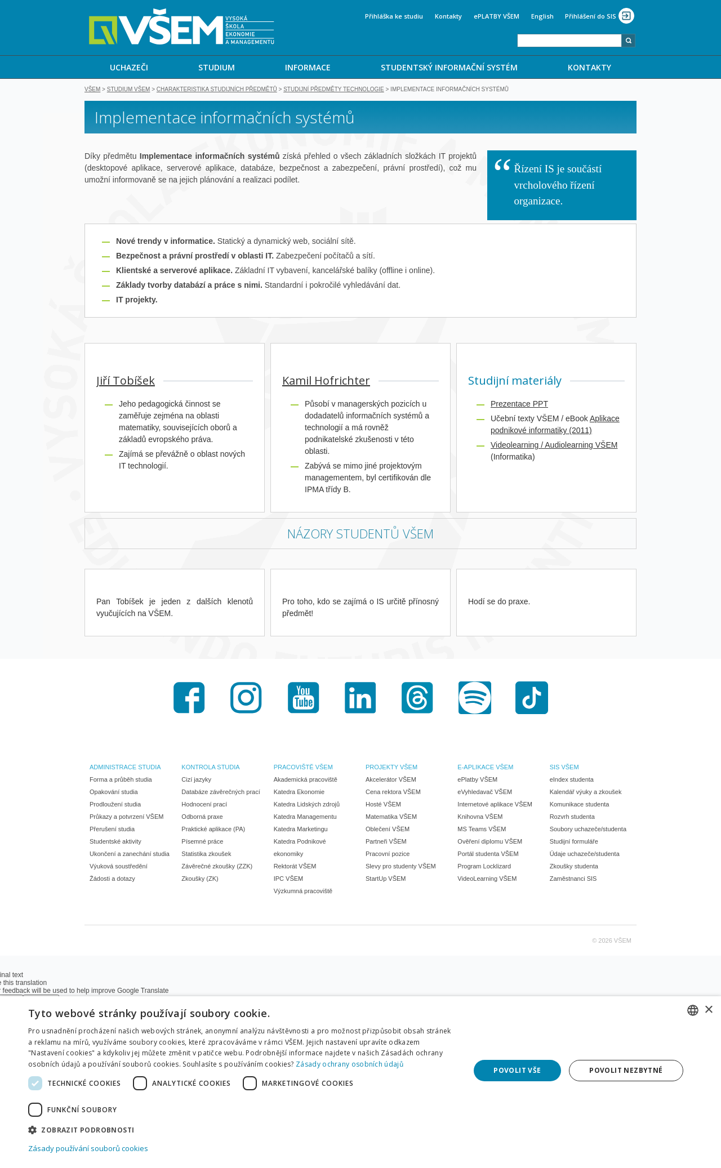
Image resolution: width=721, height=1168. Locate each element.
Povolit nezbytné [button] (625, 1070)
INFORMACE (308, 67)
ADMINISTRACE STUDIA (125, 768)
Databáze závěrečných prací (220, 793)
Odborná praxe (201, 817)
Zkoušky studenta (574, 867)
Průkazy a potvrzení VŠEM (126, 817)
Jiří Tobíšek (125, 381)
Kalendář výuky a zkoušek (586, 793)
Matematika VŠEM (391, 817)
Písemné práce (202, 842)
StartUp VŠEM (386, 879)
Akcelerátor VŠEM (391, 780)
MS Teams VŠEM (481, 830)
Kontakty (448, 16)
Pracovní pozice (388, 855)
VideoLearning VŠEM (487, 879)
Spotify (475, 699)
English (542, 16)
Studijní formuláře (574, 842)
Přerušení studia (112, 830)
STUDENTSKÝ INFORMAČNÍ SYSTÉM (449, 67)
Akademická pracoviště (305, 780)
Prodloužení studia (115, 805)
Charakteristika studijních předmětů (217, 90)
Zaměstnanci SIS (573, 879)
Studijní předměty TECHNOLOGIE (333, 90)
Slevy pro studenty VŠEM (401, 867)
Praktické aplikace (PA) (213, 830)
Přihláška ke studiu (394, 16)
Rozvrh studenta (572, 817)
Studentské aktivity (115, 842)
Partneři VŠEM (386, 842)
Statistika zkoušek (206, 855)
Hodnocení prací (204, 805)
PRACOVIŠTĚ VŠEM (303, 768)
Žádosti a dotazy (112, 879)
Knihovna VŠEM (479, 817)
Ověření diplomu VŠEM (489, 842)
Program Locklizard (484, 867)
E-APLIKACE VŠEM (485, 768)
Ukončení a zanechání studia (130, 855)
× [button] (708, 1010)
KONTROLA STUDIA (210, 768)
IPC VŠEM (289, 879)
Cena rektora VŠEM (393, 793)
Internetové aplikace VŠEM (494, 805)
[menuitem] (128, 67)
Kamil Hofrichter (326, 381)
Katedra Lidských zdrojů (307, 805)
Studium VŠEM (128, 90)
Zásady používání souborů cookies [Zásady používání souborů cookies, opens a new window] (88, 1148)
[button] (242, 1129)
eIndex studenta (572, 780)
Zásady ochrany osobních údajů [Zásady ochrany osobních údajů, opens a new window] (349, 1064)
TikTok (531, 699)
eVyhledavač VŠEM (484, 793)
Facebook (189, 699)
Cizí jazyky (196, 780)
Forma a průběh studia (121, 780)
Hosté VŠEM (383, 805)
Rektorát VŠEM (295, 867)
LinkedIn (360, 699)
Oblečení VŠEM (388, 830)
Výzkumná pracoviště (303, 892)
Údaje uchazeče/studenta (585, 855)
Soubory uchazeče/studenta (588, 830)
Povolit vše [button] (517, 1070)
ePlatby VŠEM (477, 780)
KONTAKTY (589, 67)
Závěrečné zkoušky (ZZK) (216, 867)
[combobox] (569, 40)
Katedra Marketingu (301, 830)
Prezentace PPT (519, 404)
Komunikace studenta (579, 805)
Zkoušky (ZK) (199, 879)
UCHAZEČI (129, 67)
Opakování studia (114, 793)
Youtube (303, 699)
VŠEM (92, 90)
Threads (417, 699)
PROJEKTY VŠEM (391, 768)
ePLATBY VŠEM (496, 16)
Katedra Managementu (305, 817)
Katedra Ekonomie (299, 793)
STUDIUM (216, 67)
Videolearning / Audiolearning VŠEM (554, 446)
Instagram (246, 699)
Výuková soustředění (119, 867)
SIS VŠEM (564, 768)
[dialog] (360, 1082)
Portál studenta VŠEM (487, 855)
